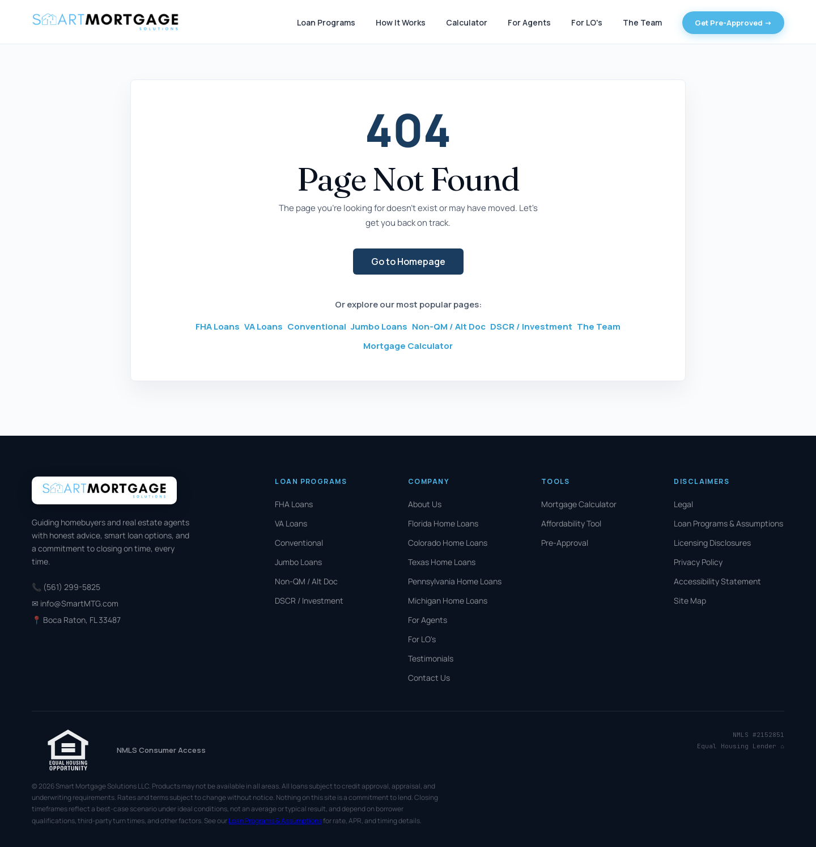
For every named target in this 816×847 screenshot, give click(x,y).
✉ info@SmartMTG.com (75, 603)
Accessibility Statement (717, 581)
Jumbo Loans (379, 326)
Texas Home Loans (441, 562)
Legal (683, 504)
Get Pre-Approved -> (733, 23)
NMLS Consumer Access (161, 750)
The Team (642, 22)
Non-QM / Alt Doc (449, 326)
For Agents (529, 22)
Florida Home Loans (443, 523)
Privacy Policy (698, 562)
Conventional (316, 326)
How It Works (401, 22)
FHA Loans (218, 326)
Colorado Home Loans (447, 542)
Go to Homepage (408, 261)
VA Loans (263, 326)
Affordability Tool (571, 523)
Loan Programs (326, 22)
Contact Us (429, 677)
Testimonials (430, 658)
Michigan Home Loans (447, 600)
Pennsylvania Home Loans (455, 581)
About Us (424, 504)
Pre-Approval (564, 542)
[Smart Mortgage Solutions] (105, 22)
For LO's (586, 22)
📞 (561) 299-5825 (66, 586)
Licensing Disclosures (712, 542)
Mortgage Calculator (408, 346)
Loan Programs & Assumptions (728, 523)
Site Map (690, 600)
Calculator (466, 22)
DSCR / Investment (531, 326)
